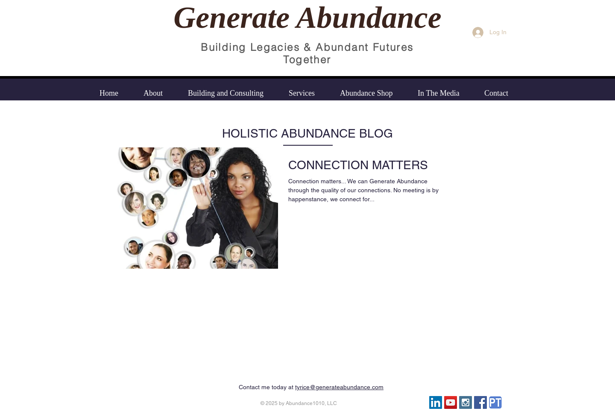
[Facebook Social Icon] (480, 402)
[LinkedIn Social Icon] (435, 402)
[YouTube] (450, 402)
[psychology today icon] (495, 402)
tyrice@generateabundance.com (339, 387)
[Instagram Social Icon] (465, 402)
